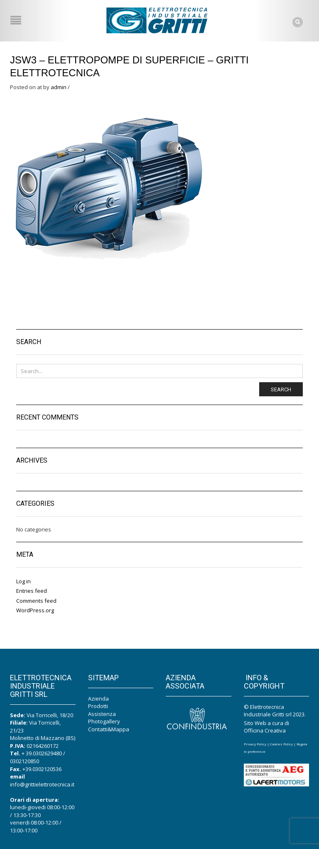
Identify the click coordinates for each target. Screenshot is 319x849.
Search (281, 389)
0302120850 (24, 761)
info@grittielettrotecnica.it (42, 784)
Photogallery (104, 721)
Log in (23, 581)
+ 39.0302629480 (42, 753)
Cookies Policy (281, 744)
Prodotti (98, 706)
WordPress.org (35, 610)
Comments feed (36, 600)
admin (58, 87)
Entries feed (31, 590)
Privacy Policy (255, 744)
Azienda (98, 698)
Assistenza (102, 714)
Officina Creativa (265, 730)
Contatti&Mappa (108, 729)
